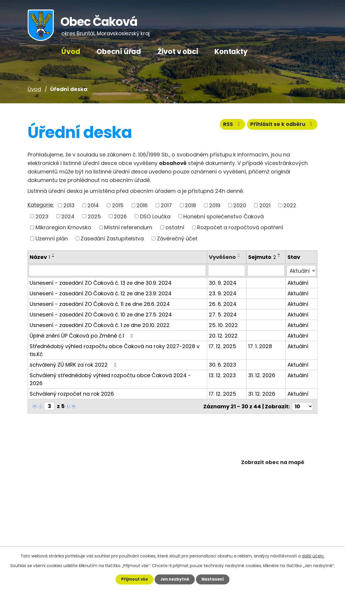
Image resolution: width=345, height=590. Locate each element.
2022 (289, 205)
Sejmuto (262, 257)
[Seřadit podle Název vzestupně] (53, 254)
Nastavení (215, 579)
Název (40, 257)
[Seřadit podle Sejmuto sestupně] (279, 256)
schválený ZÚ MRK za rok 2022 (74, 364)
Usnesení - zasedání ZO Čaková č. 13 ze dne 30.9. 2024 (101, 282)
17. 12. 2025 (222, 345)
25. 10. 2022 (223, 324)
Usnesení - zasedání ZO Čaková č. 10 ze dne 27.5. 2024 (101, 314)
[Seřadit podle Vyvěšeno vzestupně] (239, 254)
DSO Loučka (155, 216)
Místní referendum (128, 227)
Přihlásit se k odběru (281, 125)
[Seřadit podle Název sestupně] (53, 256)
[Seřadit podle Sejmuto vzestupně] (279, 254)
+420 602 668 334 (65, 503)
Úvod (70, 51)
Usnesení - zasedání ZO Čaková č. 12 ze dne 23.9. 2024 (101, 292)
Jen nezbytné (174, 579)
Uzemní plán (51, 238)
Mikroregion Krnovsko (63, 227)
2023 (41, 216)
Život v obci (178, 51)
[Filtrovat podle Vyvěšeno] (226, 270)
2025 (94, 216)
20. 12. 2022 (223, 335)
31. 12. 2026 (261, 374)
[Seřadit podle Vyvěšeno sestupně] (239, 256)
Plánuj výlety (272, 483)
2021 (264, 205)
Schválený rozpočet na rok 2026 (72, 393)
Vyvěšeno (222, 257)
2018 (190, 205)
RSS (230, 125)
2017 (166, 205)
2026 (120, 216)
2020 (239, 205)
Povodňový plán (272, 504)
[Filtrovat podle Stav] (301, 270)
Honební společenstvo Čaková (223, 216)
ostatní (174, 227)
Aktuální (298, 282)
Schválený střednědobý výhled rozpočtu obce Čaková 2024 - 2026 (110, 378)
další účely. (313, 556)
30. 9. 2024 (222, 282)
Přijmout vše (132, 579)
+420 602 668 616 (64, 518)
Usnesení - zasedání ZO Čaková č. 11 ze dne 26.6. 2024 (100, 303)
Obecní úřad (119, 51)
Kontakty (230, 51)
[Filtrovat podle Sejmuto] (266, 270)
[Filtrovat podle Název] (117, 270)
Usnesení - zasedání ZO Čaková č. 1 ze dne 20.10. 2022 (100, 324)
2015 (118, 205)
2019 (214, 205)
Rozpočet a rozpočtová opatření (240, 227)
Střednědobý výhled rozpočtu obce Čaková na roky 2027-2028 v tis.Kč (114, 349)
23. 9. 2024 (222, 292)
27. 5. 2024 (223, 314)
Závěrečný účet (177, 238)
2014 (93, 205)
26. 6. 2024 (222, 303)
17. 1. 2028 (260, 345)
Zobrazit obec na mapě (272, 462)
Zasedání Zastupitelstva (112, 238)
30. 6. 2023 (222, 364)
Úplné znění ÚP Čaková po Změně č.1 (82, 335)
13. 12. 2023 (222, 374)
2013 (69, 205)
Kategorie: (41, 204)
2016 (142, 205)
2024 (68, 216)
